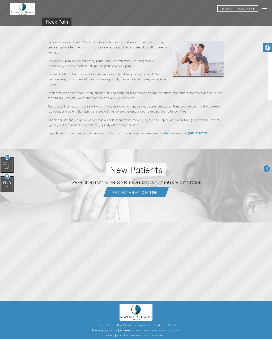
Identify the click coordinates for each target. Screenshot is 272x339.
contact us (167, 133)
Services (158, 325)
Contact (172, 325)
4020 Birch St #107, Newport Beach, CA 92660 (156, 330)
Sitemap (110, 335)
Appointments (142, 325)
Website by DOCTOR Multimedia (148, 335)
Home (99, 325)
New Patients (124, 325)
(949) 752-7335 (197, 133)
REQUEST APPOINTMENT (237, 8)
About (110, 325)
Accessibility (122, 335)
